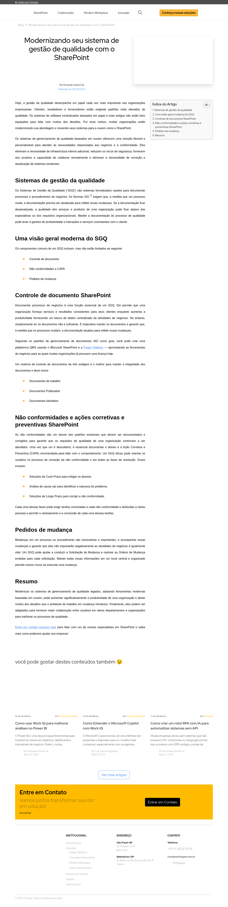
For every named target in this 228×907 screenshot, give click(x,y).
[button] (141, 12)
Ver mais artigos (114, 775)
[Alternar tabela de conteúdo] (205, 105)
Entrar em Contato (162, 802)
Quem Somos (73, 842)
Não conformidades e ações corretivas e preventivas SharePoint (178, 125)
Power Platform (93, 347)
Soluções (71, 848)
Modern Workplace (96, 13)
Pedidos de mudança (167, 131)
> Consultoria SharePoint (81, 857)
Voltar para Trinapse (26, 2)
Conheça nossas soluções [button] (178, 13)
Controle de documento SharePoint (175, 118)
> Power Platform (77, 852)
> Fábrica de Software (80, 867)
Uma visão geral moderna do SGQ (174, 114)
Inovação (123, 13)
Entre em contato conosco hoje (35, 627)
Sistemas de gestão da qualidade (173, 110)
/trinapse (176, 863)
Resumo (160, 135)
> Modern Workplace (79, 862)
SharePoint (41, 13)
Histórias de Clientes (77, 874)
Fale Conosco (73, 884)
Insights (70, 879)
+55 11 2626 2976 (179, 849)
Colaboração (66, 13)
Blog (21, 25)
